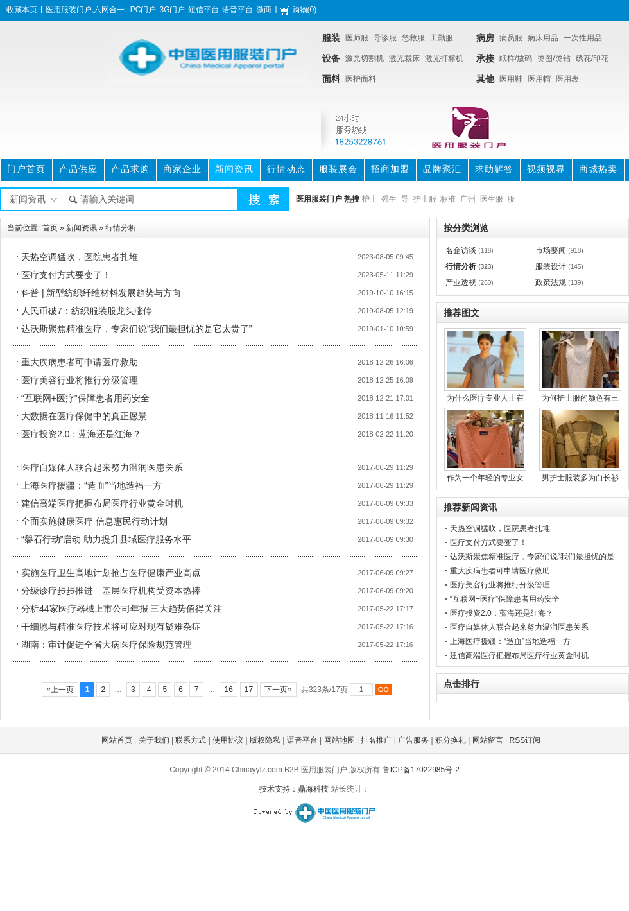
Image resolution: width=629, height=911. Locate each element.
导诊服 (385, 37)
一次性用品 (583, 37)
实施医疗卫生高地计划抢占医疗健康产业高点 (111, 573)
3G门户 (172, 9)
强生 (389, 199)
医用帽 (539, 78)
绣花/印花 (592, 58)
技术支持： (278, 789)
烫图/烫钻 (553, 58)
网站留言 (487, 740)
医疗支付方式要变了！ (66, 275)
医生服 (491, 199)
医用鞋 (510, 78)
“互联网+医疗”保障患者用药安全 (85, 398)
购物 (299, 9)
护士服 (424, 199)
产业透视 (460, 282)
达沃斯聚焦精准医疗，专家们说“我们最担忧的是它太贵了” (136, 329)
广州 (468, 199)
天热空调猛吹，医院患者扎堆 (79, 257)
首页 (50, 227)
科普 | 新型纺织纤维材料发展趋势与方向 (101, 293)
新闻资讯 (81, 227)
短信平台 (203, 9)
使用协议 (227, 740)
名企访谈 (460, 250)
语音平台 (237, 9)
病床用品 (543, 37)
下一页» (278, 689)
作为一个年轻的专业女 (485, 477)
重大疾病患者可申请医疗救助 (79, 362)
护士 (369, 199)
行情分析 (120, 227)
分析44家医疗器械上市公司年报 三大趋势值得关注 (121, 608)
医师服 (356, 37)
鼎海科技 (313, 789)
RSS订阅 (525, 740)
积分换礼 (450, 740)
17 (249, 689)
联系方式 (190, 740)
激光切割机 (364, 58)
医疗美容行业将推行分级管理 (79, 380)
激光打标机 (444, 58)
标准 (448, 199)
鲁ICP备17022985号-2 (421, 769)
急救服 (413, 37)
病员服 (510, 37)
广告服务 (413, 740)
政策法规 (550, 282)
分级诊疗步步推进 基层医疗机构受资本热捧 (111, 591)
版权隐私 (265, 740)
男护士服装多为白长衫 (580, 477)
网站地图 (339, 740)
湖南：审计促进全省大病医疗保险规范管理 (106, 644)
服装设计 (550, 266)
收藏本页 (21, 9)
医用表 (567, 78)
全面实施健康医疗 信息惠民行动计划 (94, 521)
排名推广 (376, 740)
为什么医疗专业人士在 (485, 398)
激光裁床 (404, 58)
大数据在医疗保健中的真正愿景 (84, 416)
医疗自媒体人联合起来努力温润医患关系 (102, 467)
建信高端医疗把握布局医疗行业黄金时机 (102, 503)
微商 (263, 9)
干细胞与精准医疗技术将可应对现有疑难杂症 (111, 626)
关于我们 (154, 740)
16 (228, 689)
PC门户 (143, 9)
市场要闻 (550, 250)
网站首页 (116, 740)
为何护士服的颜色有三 (580, 398)
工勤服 (441, 37)
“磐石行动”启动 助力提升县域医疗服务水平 (106, 539)
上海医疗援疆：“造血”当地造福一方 (91, 485)
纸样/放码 (515, 58)
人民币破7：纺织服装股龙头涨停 (86, 311)
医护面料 (360, 78)
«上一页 (60, 689)
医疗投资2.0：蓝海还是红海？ (81, 434)
